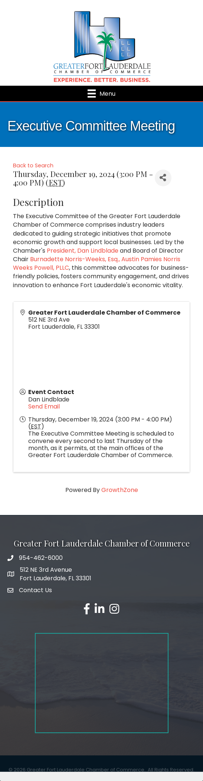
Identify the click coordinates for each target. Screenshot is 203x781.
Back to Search (33, 165)
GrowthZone (119, 490)
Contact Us (35, 590)
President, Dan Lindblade (82, 250)
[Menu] (101, 93)
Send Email (44, 406)
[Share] (163, 178)
